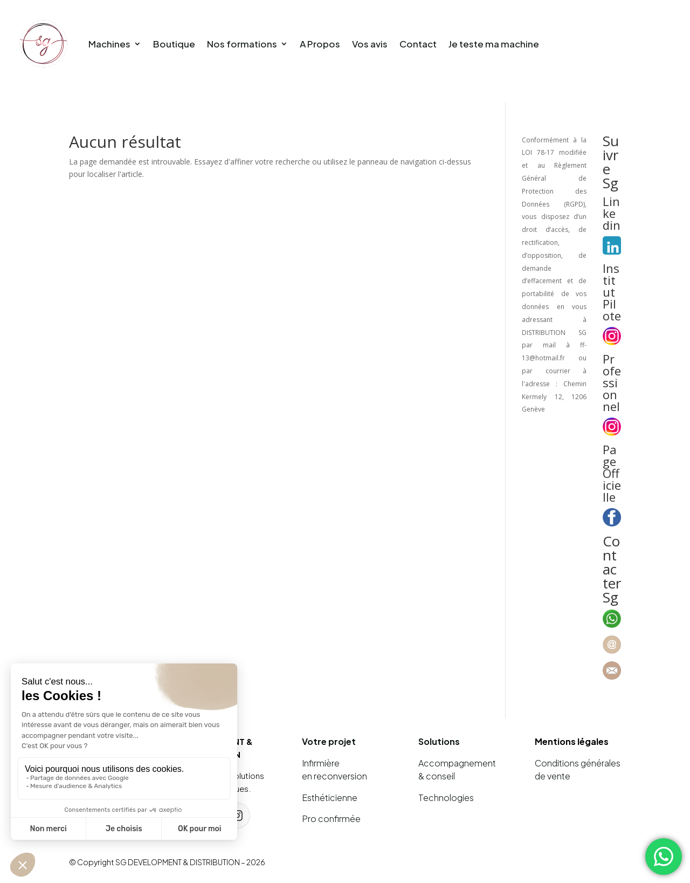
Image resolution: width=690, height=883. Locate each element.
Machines (109, 44)
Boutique (174, 44)
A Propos (320, 44)
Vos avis (370, 44)
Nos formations (242, 44)
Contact (418, 44)
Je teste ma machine (493, 44)
